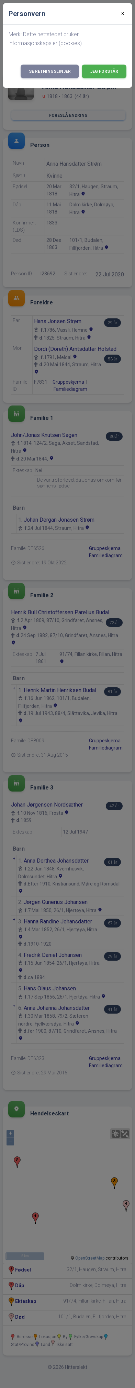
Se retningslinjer (50, 71)
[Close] (122, 13)
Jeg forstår (104, 71)
